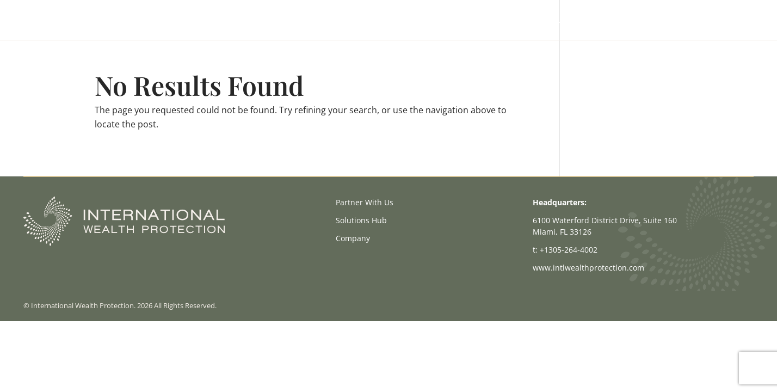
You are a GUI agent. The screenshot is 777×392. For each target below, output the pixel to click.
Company (664, 20)
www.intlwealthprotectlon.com (588, 267)
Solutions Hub (606, 20)
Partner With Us (535, 20)
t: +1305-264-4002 (565, 249)
